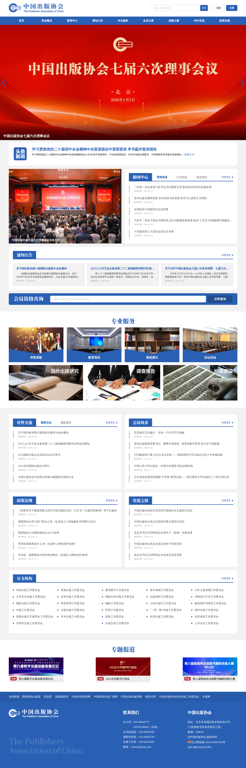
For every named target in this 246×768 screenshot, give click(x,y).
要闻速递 (162, 177)
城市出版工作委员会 (207, 610)
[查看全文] (189, 154)
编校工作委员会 (114, 603)
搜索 (204, 8)
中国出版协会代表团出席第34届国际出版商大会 (67, 479)
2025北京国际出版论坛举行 (67, 467)
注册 (231, 8)
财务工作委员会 (114, 616)
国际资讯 (66, 422)
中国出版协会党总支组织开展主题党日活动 (183, 523)
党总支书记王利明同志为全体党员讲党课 (183, 556)
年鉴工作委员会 (25, 610)
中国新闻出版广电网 (105, 696)
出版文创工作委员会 (117, 623)
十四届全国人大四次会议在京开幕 (183, 233)
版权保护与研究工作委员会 (210, 603)
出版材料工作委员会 (162, 596)
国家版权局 (61, 696)
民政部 (48, 696)
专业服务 (123, 20)
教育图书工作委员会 (117, 590)
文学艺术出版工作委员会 (30, 596)
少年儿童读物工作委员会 (209, 590)
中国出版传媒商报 (131, 696)
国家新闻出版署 (31, 696)
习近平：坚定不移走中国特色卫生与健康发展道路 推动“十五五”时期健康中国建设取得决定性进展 (183, 222)
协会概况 (46, 20)
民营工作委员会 (114, 610)
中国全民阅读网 (81, 696)
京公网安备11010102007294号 (208, 742)
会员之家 (148, 20)
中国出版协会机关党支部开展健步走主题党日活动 (183, 512)
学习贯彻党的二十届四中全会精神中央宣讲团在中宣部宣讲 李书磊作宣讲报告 (94, 149)
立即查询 (220, 299)
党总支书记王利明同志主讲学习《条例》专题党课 (183, 534)
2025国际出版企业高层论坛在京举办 (67, 456)
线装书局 (150, 696)
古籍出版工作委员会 (73, 610)
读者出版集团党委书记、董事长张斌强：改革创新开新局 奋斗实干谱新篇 (183, 445)
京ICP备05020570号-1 (200, 747)
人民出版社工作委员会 (163, 603)
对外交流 (199, 20)
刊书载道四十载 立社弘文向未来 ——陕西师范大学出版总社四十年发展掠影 (183, 456)
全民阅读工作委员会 (207, 616)
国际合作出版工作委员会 (120, 596)
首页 (21, 20)
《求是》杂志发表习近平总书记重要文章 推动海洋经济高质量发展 (183, 189)
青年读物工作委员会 (162, 590)
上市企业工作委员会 (207, 623)
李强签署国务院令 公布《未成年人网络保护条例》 (67, 545)
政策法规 (224, 20)
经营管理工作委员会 (73, 603)
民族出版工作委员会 (73, 590)
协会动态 (201, 177)
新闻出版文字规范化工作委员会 (34, 616)
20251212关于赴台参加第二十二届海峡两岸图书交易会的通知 (67, 445)
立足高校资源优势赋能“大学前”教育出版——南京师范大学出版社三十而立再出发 (183, 479)
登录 (218, 8)
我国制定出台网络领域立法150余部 (67, 534)
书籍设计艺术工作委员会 (209, 596)
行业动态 (182, 177)
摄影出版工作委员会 (28, 603)
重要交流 (46, 422)
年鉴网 (206, 696)
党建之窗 (173, 20)
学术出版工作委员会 (73, 616)
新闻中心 (72, 20)
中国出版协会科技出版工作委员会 (179, 696)
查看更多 (226, 177)
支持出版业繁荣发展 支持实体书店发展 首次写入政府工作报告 (183, 200)
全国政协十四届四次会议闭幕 (183, 211)
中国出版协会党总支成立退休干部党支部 (183, 545)
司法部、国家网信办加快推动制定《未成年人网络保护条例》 (67, 556)
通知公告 (97, 20)
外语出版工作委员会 (162, 616)
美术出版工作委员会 (73, 596)
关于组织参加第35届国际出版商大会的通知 (67, 434)
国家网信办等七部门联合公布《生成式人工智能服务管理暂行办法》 (67, 523)
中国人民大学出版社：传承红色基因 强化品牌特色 (183, 467)
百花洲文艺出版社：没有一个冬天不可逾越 (183, 434)
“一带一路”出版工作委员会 (165, 610)
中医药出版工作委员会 (29, 623)
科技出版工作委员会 (28, 590)
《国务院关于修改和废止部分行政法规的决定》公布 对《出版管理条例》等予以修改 (67, 512)
